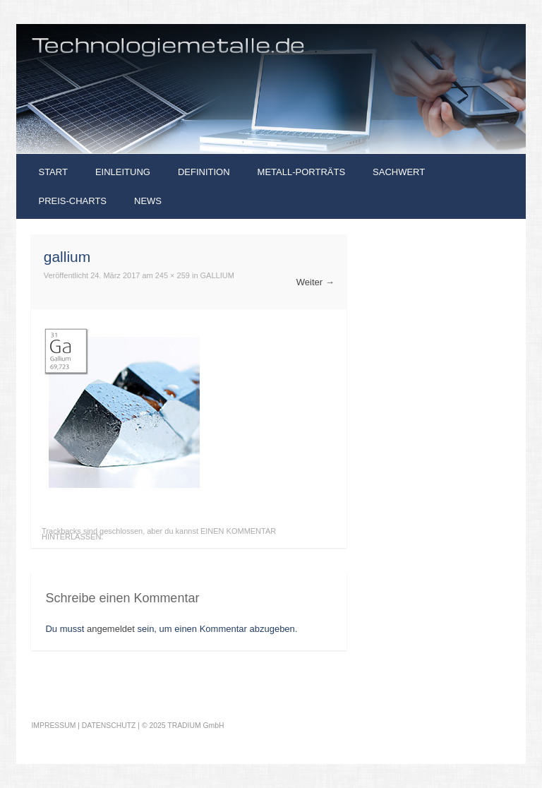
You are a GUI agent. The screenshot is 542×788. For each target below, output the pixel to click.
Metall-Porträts (301, 172)
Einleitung (122, 172)
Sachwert (399, 172)
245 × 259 (172, 275)
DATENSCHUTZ (109, 725)
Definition (204, 172)
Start (52, 172)
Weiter (315, 282)
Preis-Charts (72, 201)
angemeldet (111, 628)
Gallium (217, 275)
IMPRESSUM (53, 725)
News (148, 201)
